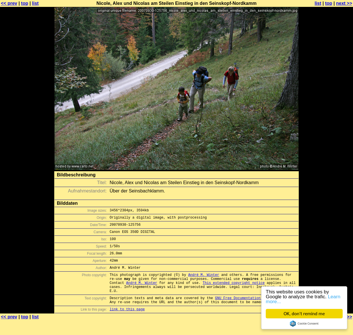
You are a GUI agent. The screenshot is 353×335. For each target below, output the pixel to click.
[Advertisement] (330, 142)
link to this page (127, 323)
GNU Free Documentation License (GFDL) (253, 310)
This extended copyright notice (234, 293)
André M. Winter (203, 283)
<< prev (9, 3)
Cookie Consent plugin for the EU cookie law (304, 323)
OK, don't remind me (304, 314)
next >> (344, 3)
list (35, 3)
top (24, 3)
